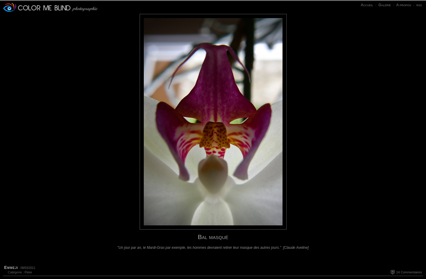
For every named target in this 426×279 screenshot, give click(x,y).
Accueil (367, 5)
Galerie (384, 5)
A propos (403, 5)
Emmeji (11, 267)
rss (419, 5)
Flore (28, 272)
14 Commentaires (409, 272)
